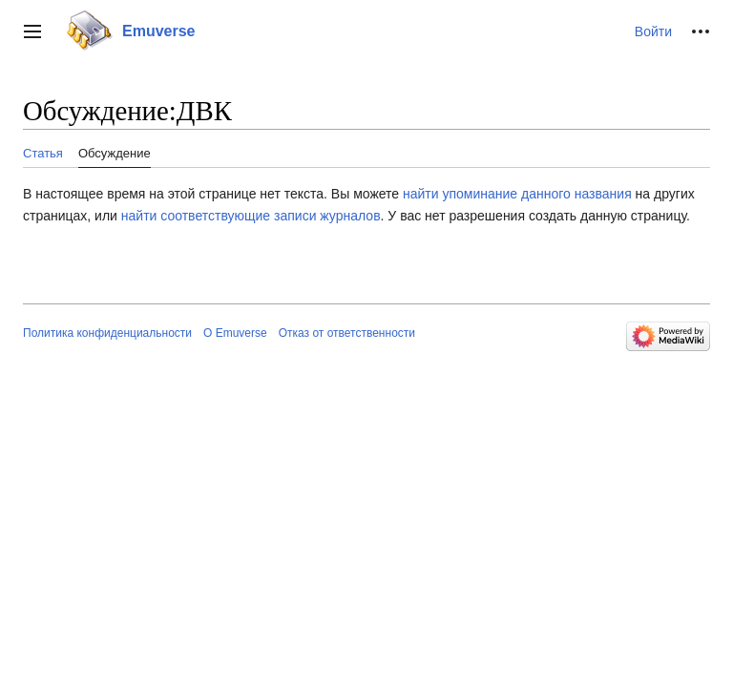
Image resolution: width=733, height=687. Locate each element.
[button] (32, 31)
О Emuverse (235, 333)
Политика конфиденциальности (107, 333)
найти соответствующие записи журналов (251, 215)
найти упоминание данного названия (517, 193)
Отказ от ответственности (347, 333)
